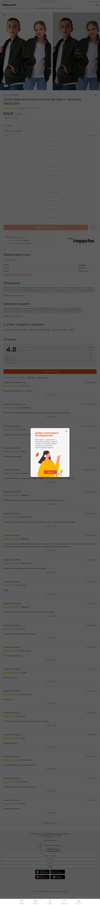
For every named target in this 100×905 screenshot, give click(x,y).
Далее (50, 472)
